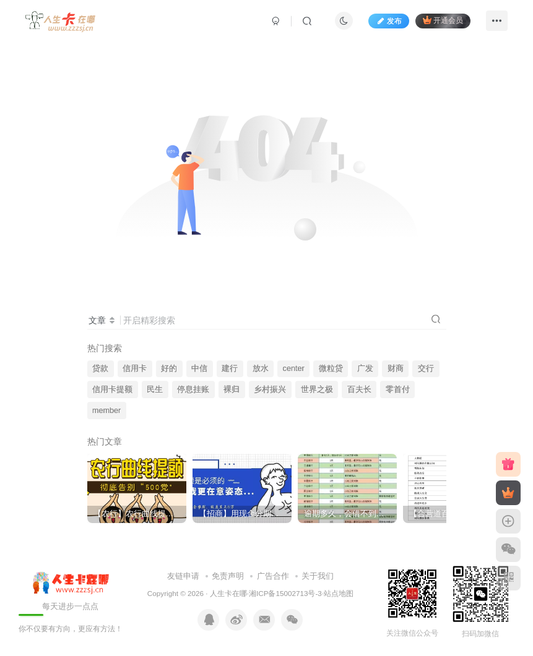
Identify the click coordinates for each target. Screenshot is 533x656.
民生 (155, 389)
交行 (426, 368)
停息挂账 (193, 389)
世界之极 (317, 389)
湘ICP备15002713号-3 (285, 593)
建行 (230, 368)
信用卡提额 (112, 389)
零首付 (398, 389)
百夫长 (359, 389)
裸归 (231, 389)
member (106, 410)
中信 (199, 368)
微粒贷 (331, 368)
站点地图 (338, 593)
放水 (261, 368)
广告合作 (273, 576)
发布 (389, 21)
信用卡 (135, 368)
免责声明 (228, 576)
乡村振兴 (270, 389)
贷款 (100, 368)
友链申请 (183, 576)
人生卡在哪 (228, 593)
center (294, 368)
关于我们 (317, 576)
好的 (169, 368)
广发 (365, 368)
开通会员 (443, 20)
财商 (396, 368)
